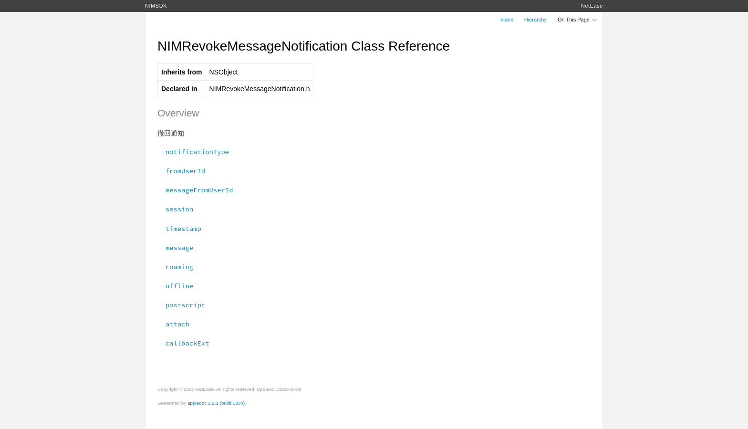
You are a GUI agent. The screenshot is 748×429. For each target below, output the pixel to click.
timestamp (179, 228)
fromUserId (181, 171)
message (175, 247)
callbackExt (183, 343)
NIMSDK (156, 6)
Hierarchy (535, 19)
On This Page (578, 19)
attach (173, 324)
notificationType (193, 151)
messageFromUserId (195, 190)
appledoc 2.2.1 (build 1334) (216, 403)
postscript (181, 305)
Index (506, 19)
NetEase (592, 6)
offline (175, 286)
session (175, 209)
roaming (175, 266)
